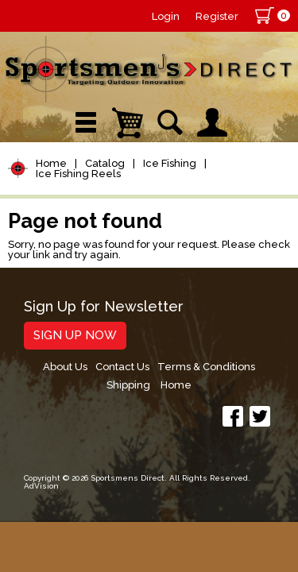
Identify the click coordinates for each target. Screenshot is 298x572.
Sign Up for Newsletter (104, 307)
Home (51, 163)
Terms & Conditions (206, 367)
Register (216, 16)
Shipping (128, 385)
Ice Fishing (169, 163)
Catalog (105, 163)
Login (166, 16)
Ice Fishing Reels (78, 173)
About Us (65, 367)
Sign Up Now (75, 335)
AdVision (41, 485)
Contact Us (122, 367)
